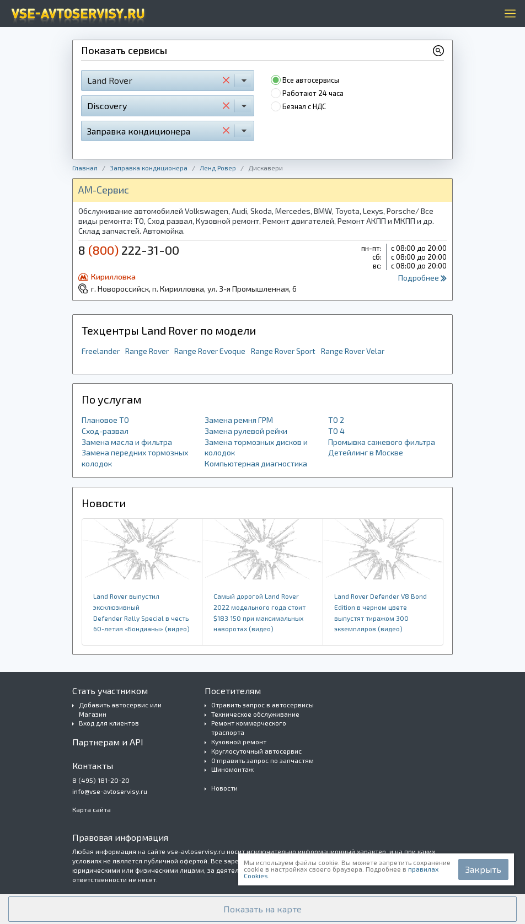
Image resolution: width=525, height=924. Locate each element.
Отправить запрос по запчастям (262, 760)
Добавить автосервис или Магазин (120, 709)
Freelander (101, 351)
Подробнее (422, 277)
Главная (85, 167)
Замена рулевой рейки (246, 431)
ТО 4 (336, 431)
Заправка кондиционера (149, 167)
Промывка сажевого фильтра (381, 442)
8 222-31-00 (128, 250)
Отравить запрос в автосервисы (262, 704)
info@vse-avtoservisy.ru (109, 791)
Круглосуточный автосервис (256, 751)
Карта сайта (91, 809)
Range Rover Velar (352, 351)
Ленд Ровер (218, 167)
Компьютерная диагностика (256, 463)
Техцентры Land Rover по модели (169, 330)
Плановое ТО (105, 420)
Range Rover (147, 351)
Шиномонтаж (232, 769)
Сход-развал (105, 431)
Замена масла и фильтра (127, 442)
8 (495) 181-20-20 (101, 780)
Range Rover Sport (283, 351)
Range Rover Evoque (209, 351)
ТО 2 (336, 420)
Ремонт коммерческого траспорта (248, 727)
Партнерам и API (107, 742)
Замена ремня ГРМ (239, 420)
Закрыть (483, 869)
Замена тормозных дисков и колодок (256, 447)
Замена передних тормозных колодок (135, 458)
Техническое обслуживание (255, 714)
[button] (262, 909)
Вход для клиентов (109, 723)
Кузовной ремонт (238, 741)
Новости (224, 788)
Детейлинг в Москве (365, 452)
